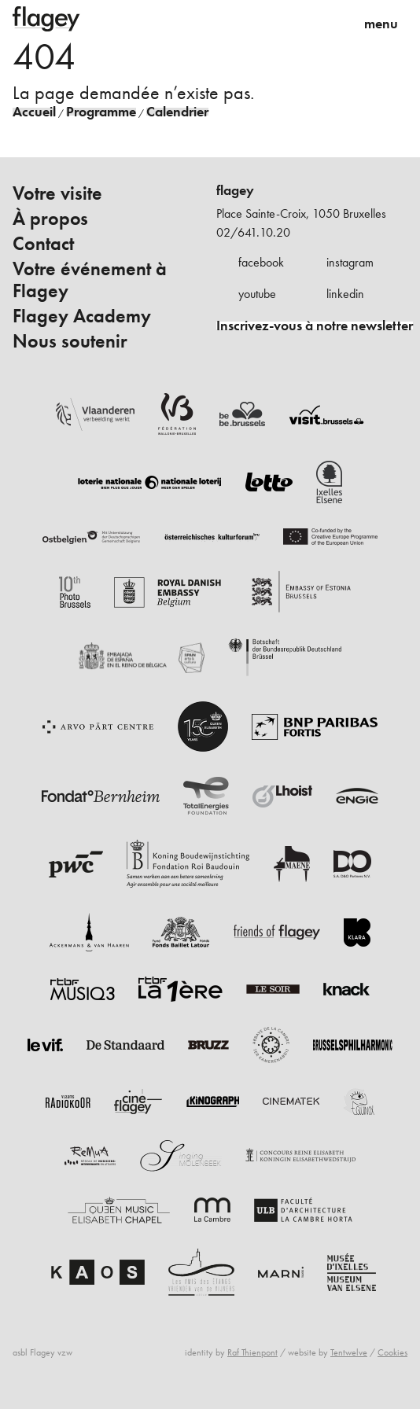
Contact (43, 244)
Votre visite (57, 193)
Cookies (392, 1352)
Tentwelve (348, 1352)
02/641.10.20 (253, 232)
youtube (257, 293)
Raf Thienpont (252, 1352)
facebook (261, 262)
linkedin (345, 293)
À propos (50, 219)
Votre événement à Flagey (90, 280)
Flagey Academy (82, 316)
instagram (350, 262)
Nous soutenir (70, 341)
